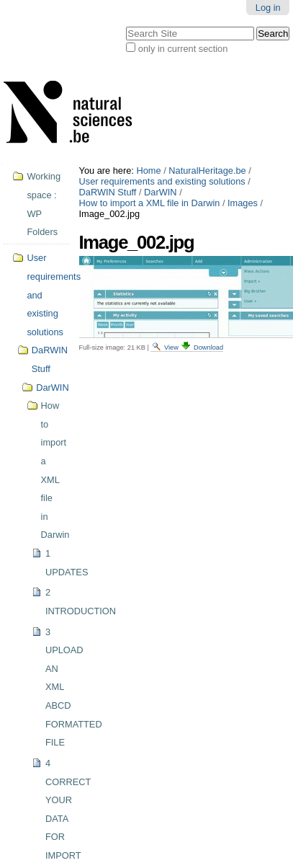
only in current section (182, 48)
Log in (268, 7)
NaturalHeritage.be (206, 170)
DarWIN (160, 192)
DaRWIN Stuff (108, 192)
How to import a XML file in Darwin (149, 203)
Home (148, 170)
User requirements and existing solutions (162, 181)
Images (242, 203)
